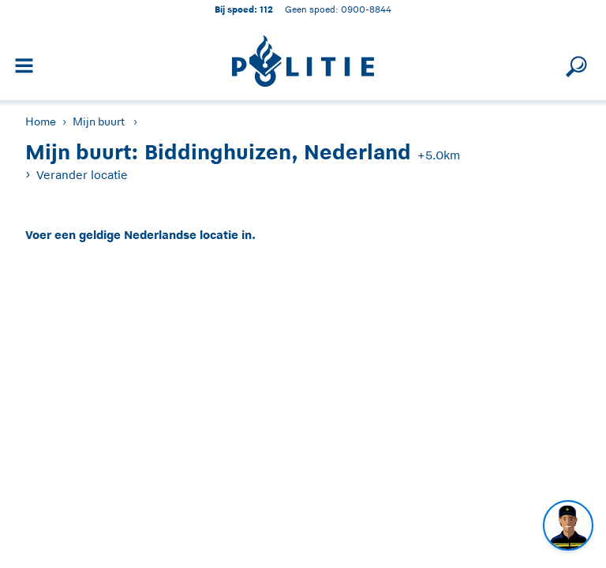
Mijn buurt (99, 121)
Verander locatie (82, 174)
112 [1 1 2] (266, 9)
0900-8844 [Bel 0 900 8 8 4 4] (366, 9)
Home (40, 121)
